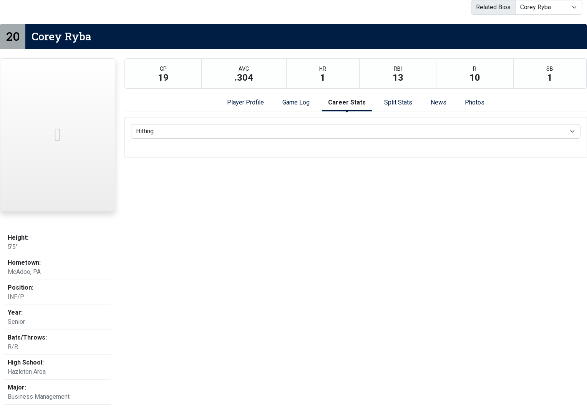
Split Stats (398, 102)
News (438, 102)
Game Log (296, 102)
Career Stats (347, 102)
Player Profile (245, 102)
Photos (474, 102)
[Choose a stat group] (355, 131)
